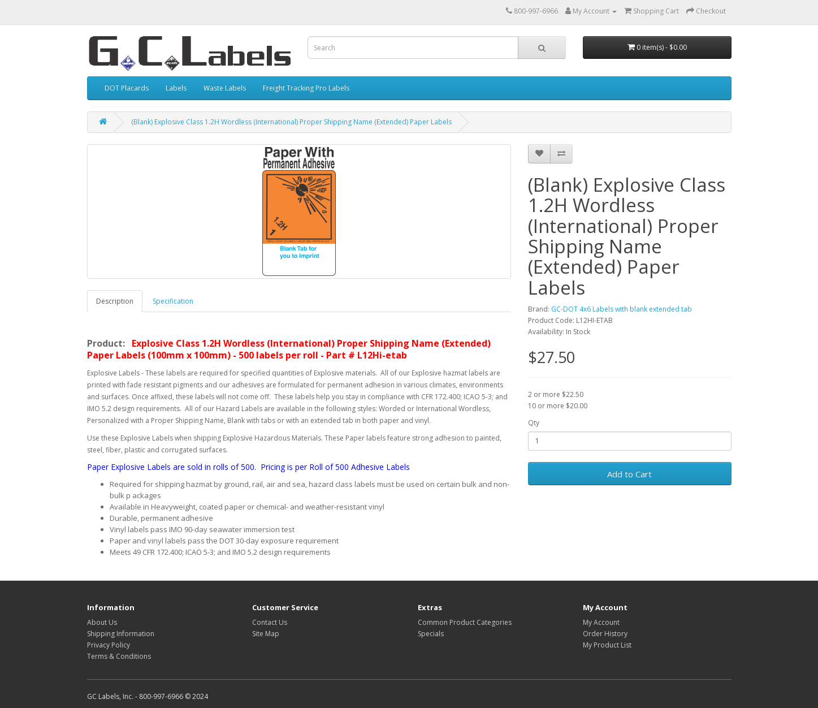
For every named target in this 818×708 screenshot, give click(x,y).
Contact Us (269, 622)
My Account (601, 622)
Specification (173, 301)
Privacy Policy (108, 645)
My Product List (607, 645)
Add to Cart (629, 474)
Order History (605, 633)
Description (114, 301)
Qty (533, 423)
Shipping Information (120, 633)
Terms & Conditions (119, 656)
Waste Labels (225, 88)
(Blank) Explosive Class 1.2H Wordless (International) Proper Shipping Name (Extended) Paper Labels (291, 122)
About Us (102, 622)
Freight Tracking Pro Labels (306, 88)
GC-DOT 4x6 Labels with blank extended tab (621, 309)
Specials (431, 633)
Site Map (265, 633)
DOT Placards (127, 88)
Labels (176, 88)
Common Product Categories (465, 622)
